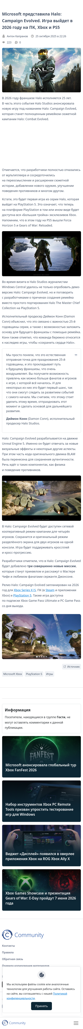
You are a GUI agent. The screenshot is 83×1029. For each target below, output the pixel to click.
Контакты (8, 946)
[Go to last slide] (8, 635)
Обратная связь (12, 959)
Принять (41, 1006)
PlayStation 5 (22, 595)
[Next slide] (75, 635)
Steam (50, 590)
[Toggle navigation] (76, 1023)
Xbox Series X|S (25, 590)
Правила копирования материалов (25, 966)
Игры (49, 674)
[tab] (37, 656)
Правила (8, 952)
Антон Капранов (17, 36)
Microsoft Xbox (12, 674)
